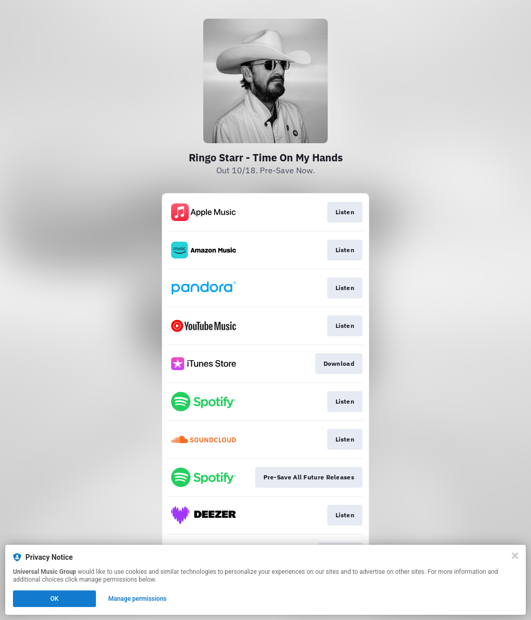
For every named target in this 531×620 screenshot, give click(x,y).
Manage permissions (137, 598)
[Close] (515, 555)
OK (54, 598)
